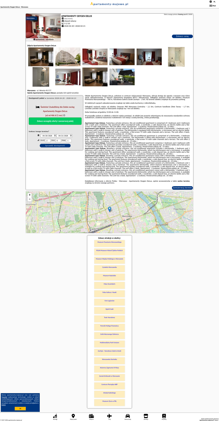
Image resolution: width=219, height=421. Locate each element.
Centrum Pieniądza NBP (110, 384)
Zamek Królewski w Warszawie (109, 376)
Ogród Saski (109, 309)
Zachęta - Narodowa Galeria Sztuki (109, 351)
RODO (4, 405)
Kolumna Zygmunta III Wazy (109, 368)
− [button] (30, 199)
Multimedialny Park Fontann (109, 343)
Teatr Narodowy (109, 317)
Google (4, 397)
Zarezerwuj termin (182, 187)
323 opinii (67, 93)
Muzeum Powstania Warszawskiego (109, 242)
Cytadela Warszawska (109, 267)
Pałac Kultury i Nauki (109, 292)
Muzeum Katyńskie (109, 276)
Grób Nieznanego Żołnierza (109, 334)
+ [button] (30, 195)
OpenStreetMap (187, 232)
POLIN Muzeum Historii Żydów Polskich (109, 250)
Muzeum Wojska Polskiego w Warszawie (109, 259)
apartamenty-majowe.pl (109, 4)
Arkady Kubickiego (109, 393)
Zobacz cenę (182, 36)
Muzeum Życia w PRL (109, 401)
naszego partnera (107, 183)
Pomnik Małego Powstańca (109, 326)
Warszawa (30, 18)
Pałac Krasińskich (109, 284)
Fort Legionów (109, 301)
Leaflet (177, 232)
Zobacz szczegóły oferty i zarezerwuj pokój (55, 121)
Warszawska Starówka (109, 359)
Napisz (216, 420)
